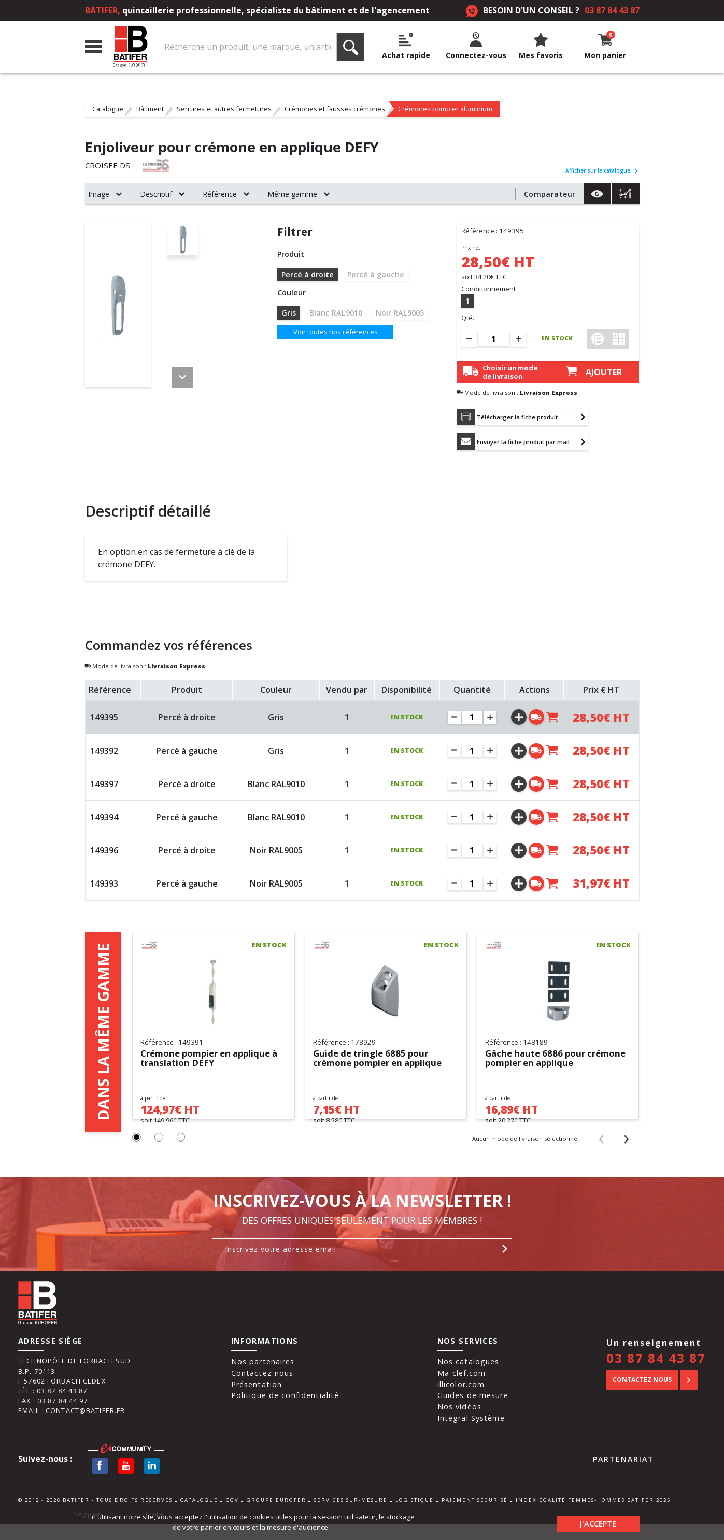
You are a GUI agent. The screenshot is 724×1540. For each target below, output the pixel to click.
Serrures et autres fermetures (224, 108)
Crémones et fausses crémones (335, 108)
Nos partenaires (263, 1377)
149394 (104, 820)
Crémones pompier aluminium (445, 108)
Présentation (256, 1400)
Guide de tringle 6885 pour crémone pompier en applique (382, 1062)
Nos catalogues (468, 1377)
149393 (104, 887)
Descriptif (156, 194)
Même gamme (292, 194)
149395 (104, 720)
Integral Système (471, 1433)
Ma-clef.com (461, 1389)
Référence (220, 194)
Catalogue (107, 108)
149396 (104, 854)
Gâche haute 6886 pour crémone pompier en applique (554, 1062)
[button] (137, 1154)
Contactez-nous (262, 1389)
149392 (104, 754)
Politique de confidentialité (285, 1411)
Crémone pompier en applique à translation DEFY (210, 1062)
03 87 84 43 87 (612, 10)
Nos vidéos (459, 1423)
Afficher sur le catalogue (602, 170)
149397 (104, 787)
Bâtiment (150, 108)
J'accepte (597, 1522)
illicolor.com (461, 1400)
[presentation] (601, 1154)
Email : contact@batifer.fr (71, 1426)
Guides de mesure (472, 1411)
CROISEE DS (108, 166)
